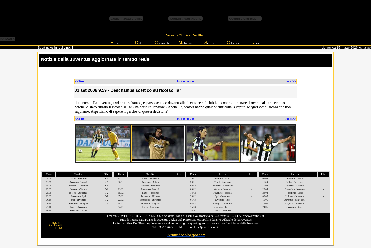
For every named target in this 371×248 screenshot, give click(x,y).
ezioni (209, 42)
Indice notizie (185, 81)
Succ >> (290, 81)
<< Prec (80, 81)
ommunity (162, 42)
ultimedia (185, 42)
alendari (233, 42)
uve (256, 42)
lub (138, 42)
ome (114, 42)
